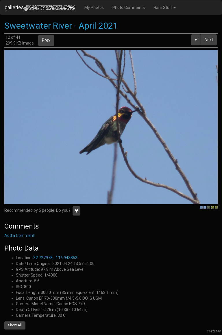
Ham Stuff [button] (164, 7)
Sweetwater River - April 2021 (61, 26)
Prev (46, 40)
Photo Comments (128, 7)
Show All (15, 325)
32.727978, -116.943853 (55, 257)
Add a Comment (19, 235)
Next (209, 39)
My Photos (94, 7)
